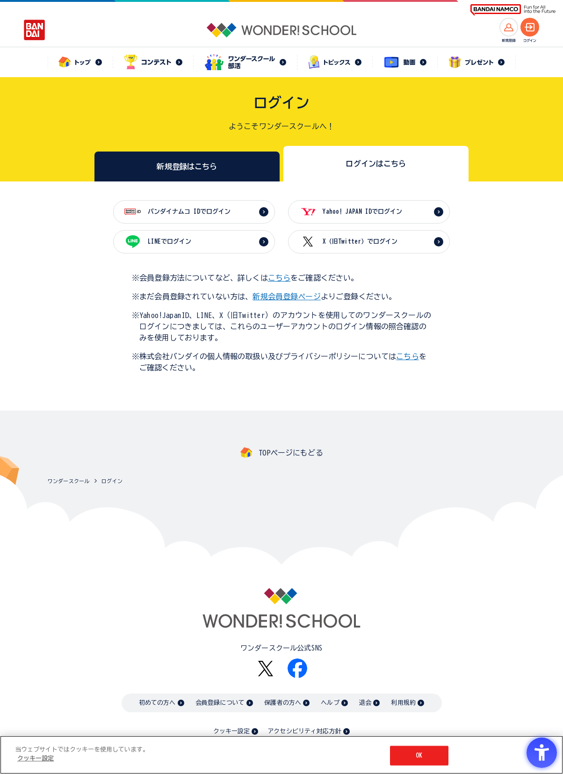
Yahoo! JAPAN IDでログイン (362, 212)
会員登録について (220, 703)
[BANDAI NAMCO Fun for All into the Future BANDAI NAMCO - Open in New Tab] (513, 10)
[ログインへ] (529, 27)
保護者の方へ (282, 703)
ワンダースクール (68, 481)
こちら (279, 278)
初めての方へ (157, 703)
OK (419, 755)
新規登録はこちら (187, 166)
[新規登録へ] (508, 27)
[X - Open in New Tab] (265, 668)
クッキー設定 (231, 731)
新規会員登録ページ (286, 296)
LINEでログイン (169, 242)
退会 (365, 703)
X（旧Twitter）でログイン (360, 242)
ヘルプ (330, 703)
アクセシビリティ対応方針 (304, 731)
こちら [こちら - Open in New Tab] (407, 356)
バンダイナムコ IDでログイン (189, 212)
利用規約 (403, 703)
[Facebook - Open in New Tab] (297, 668)
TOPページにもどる (291, 452)
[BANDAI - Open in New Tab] (34, 30)
